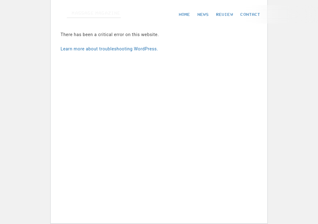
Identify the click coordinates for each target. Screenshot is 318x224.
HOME (184, 14)
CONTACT (250, 14)
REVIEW (224, 14)
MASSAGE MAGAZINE (96, 13)
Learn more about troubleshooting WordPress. (109, 48)
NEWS (203, 14)
